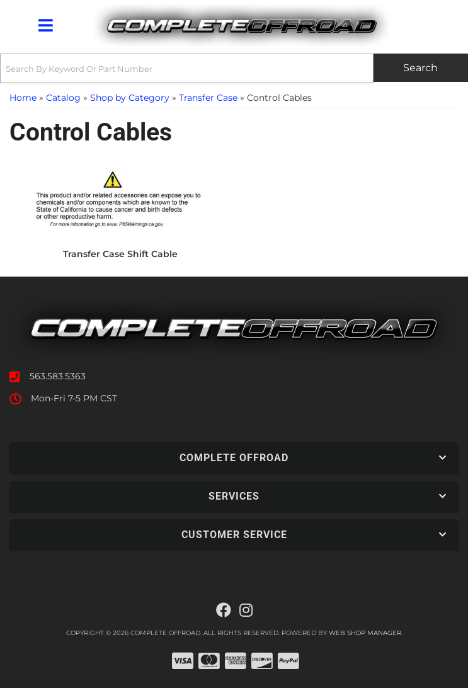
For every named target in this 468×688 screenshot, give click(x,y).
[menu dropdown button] (45, 25)
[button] (234, 68)
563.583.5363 (58, 376)
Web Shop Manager (365, 633)
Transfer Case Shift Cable (120, 254)
